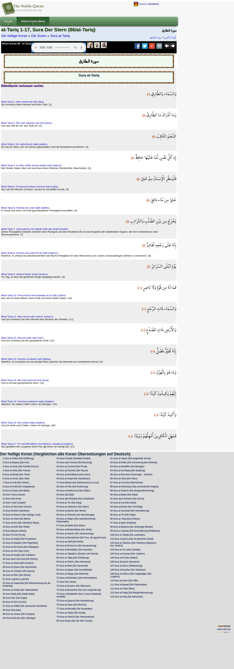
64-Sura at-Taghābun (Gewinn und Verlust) (77, 553)
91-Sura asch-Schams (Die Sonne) (127, 498)
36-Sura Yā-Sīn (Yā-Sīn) (15, 602)
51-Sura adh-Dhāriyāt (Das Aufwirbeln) (75, 498)
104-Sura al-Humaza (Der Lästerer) (127, 553)
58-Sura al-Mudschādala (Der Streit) (74, 529)
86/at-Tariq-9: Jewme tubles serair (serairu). (24, 274)
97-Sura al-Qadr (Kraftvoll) (123, 522)
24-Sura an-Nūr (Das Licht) (16, 551)
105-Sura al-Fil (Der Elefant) (124, 557)
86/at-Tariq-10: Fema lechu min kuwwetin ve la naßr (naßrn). (33, 295)
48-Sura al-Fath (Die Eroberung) (72, 486)
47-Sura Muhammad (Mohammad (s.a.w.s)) (77, 482)
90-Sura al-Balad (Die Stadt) (124, 494)
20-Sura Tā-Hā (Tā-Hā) (14, 535)
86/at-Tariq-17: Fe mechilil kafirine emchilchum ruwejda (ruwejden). (37, 443)
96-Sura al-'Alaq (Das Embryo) (125, 518)
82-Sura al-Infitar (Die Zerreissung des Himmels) (133, 462)
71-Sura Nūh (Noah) (66, 582)
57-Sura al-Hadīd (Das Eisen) (70, 525)
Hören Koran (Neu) (33, 23)
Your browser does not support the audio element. (58, 47)
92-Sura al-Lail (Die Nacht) (123, 502)
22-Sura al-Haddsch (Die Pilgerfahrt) (20, 543)
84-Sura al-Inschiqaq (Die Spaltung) (127, 470)
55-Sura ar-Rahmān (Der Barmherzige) (75, 514)
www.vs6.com (224, 629)
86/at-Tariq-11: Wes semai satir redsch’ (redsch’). (27, 316)
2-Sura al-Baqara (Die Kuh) (16, 462)
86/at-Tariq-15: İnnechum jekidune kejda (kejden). (28, 401)
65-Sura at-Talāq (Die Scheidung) (72, 557)
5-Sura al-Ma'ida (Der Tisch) (16, 474)
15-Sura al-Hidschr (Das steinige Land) (21, 514)
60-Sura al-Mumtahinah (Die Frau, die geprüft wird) (81, 537)
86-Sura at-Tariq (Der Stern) (123, 478)
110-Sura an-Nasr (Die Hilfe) (124, 580)
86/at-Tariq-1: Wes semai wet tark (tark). (22, 101)
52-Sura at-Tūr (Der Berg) (68, 502)
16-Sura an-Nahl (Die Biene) (16, 518)
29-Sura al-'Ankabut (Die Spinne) (19, 571)
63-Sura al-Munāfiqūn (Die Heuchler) (74, 549)
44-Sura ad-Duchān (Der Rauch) (72, 470)
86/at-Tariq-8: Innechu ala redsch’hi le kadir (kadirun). (30, 253)
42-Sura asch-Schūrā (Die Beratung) (74, 462)
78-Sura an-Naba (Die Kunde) (70, 612)
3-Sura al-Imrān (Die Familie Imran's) (21, 466)
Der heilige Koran (14, 36)
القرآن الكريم (170, 37)
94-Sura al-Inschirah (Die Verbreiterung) (129, 510)
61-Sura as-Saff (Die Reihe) (69, 541)
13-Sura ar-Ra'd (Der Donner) (17, 506)
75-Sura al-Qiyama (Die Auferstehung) (75, 600)
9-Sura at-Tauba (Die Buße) (16, 490)
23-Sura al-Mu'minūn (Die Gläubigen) (21, 547)
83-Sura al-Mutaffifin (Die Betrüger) (127, 466)
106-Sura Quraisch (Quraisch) (124, 561)
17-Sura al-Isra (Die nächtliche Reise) (21, 522)
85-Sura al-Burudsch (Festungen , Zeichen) (131, 474)
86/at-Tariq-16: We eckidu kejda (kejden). (23, 422)
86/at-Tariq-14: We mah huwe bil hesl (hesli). (25, 380)
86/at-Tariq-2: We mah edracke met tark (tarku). (26, 123)
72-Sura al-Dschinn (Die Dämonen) (73, 586)
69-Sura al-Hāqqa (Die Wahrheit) (72, 573)
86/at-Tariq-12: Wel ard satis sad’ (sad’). (22, 337)
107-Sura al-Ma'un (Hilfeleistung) (126, 565)
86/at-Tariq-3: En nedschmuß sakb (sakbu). (24, 144)
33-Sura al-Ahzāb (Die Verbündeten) (20, 590)
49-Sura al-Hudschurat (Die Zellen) (73, 490)
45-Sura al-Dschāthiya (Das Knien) (73, 474)
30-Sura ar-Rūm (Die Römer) (17, 575)
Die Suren (38, 36)
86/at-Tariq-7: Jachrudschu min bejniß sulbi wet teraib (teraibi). (34, 229)
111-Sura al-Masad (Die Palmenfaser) (128, 584)
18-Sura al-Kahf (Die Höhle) (16, 526)
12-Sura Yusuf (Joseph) (14, 502)
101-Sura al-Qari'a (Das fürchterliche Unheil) (131, 539)
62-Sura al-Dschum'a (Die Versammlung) (76, 545)
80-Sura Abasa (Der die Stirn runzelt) (74, 620)
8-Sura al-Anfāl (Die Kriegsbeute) (19, 486)
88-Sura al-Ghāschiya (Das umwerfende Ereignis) (134, 486)
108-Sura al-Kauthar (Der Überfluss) (128, 569)
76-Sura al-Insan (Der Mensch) (71, 604)
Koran (8, 23)
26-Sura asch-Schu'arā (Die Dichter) (20, 559)
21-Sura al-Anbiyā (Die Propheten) (19, 539)
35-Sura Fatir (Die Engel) (15, 598)
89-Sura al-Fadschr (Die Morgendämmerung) (132, 490)
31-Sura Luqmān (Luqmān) (16, 579)
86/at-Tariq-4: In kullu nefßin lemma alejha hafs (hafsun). (31, 165)
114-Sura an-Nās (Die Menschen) (126, 596)
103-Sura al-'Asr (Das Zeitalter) (125, 549)
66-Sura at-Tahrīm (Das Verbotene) (73, 561)
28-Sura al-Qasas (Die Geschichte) (20, 567)
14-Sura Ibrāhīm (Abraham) (16, 510)
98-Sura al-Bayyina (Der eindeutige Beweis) (131, 526)
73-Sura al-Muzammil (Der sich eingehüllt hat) (78, 590)
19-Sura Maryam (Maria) (15, 530)
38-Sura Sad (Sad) (12, 610)
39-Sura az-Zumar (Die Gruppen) (19, 614)
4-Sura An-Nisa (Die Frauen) (16, 470)
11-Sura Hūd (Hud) (12, 498)
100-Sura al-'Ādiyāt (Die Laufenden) (127, 535)
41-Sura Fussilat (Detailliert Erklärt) (73, 458)
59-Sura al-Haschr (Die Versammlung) (74, 533)
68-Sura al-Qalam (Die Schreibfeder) (74, 569)
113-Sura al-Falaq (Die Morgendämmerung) (131, 592)
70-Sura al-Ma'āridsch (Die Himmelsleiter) (76, 577)
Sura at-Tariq (60, 36)
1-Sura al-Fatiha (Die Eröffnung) (18, 458)
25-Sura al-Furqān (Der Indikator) (19, 555)
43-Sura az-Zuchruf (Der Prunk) (71, 466)
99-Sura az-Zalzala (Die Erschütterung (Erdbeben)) (135, 530)
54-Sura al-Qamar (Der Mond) (71, 510)
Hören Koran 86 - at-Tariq (16, 43)
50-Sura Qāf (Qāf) (65, 494)
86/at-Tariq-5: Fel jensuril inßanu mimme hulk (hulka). (30, 186)
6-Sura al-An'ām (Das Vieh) (16, 478)
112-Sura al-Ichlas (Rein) (122, 588)
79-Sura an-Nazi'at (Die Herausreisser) (75, 616)
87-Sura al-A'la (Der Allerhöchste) (126, 482)
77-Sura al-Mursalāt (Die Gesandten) (74, 608)
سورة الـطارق (156, 37)
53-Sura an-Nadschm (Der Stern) (72, 506)
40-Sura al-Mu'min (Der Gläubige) (19, 618)
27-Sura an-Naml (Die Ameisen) (18, 563)
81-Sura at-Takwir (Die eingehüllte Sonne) (130, 458)
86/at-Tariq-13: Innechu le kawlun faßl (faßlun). (26, 359)
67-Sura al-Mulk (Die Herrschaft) (72, 565)
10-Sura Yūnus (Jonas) (14, 494)
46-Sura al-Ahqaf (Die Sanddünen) (73, 478)
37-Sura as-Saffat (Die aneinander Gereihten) (25, 606)
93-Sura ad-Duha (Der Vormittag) (126, 506)
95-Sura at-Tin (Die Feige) (123, 514)
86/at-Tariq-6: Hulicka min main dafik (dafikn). (25, 207)
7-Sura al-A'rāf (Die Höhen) (16, 482)
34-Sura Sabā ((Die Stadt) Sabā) (18, 594)
